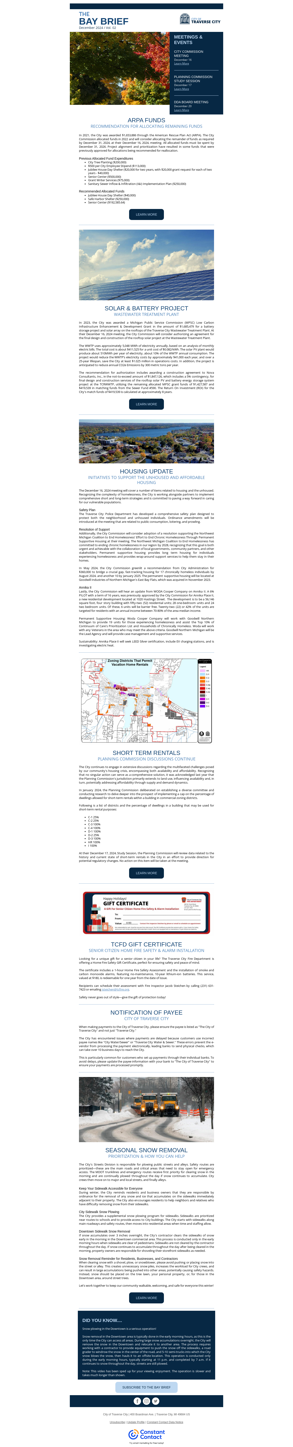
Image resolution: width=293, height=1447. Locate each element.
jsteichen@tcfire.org (115, 989)
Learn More (181, 63)
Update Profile (136, 1422)
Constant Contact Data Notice (165, 1422)
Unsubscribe (117, 1422)
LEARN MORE (146, 214)
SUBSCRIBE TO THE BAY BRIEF (146, 1387)
